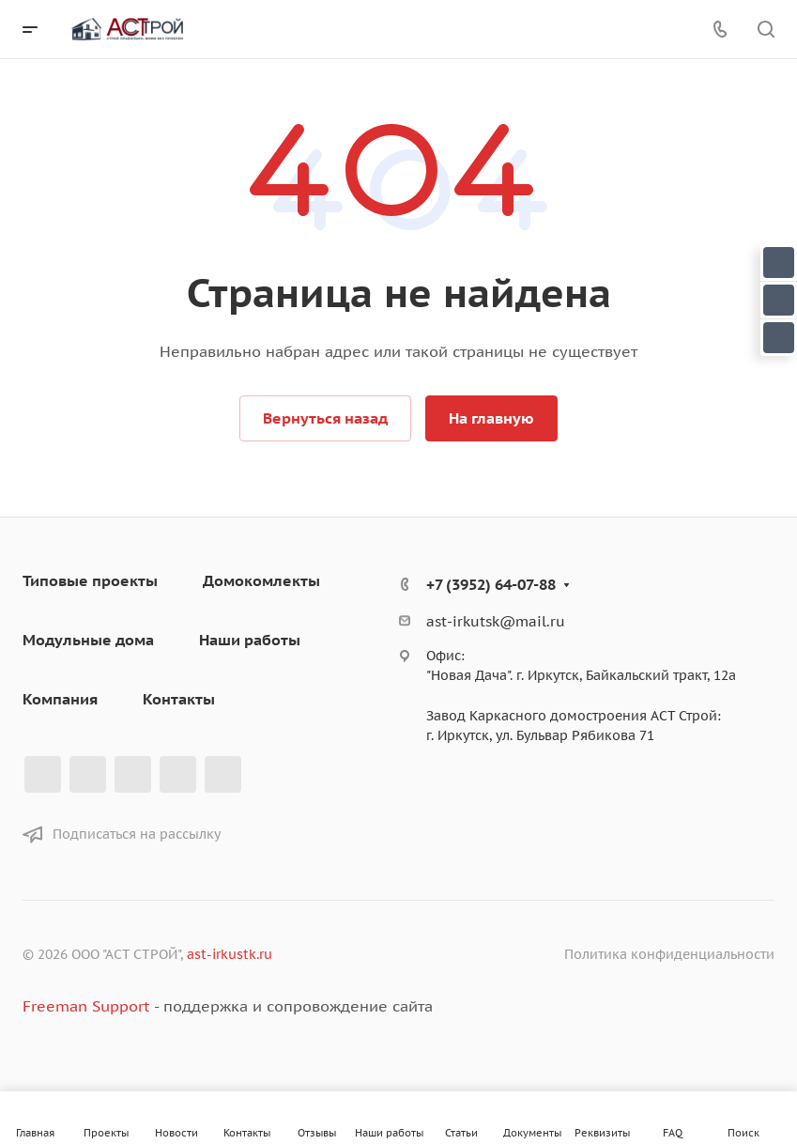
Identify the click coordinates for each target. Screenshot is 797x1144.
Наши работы (249, 639)
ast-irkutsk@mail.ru (495, 621)
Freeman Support (86, 1006)
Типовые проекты (90, 580)
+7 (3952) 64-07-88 (491, 584)
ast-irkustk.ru (229, 954)
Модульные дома (88, 639)
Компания (60, 698)
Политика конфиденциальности (669, 954)
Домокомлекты (261, 580)
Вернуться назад (325, 418)
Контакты (179, 698)
